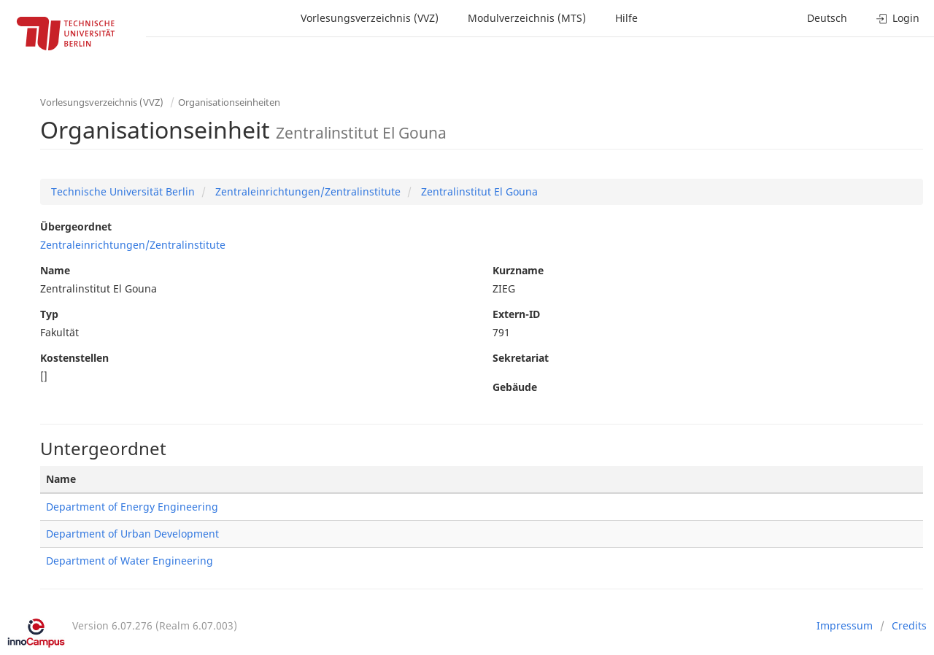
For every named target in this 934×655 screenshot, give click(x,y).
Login (897, 18)
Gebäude (515, 387)
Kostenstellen (74, 358)
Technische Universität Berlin (123, 191)
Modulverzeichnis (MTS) (527, 18)
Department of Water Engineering (129, 560)
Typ (49, 314)
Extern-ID (516, 314)
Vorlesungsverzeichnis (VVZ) (370, 18)
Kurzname (518, 270)
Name (55, 270)
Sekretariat (521, 358)
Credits (909, 625)
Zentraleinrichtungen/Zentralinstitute (306, 191)
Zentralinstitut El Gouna (478, 191)
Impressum (845, 625)
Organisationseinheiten (229, 102)
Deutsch (827, 18)
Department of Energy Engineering (132, 506)
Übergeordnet (76, 226)
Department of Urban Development (132, 533)
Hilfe (626, 18)
